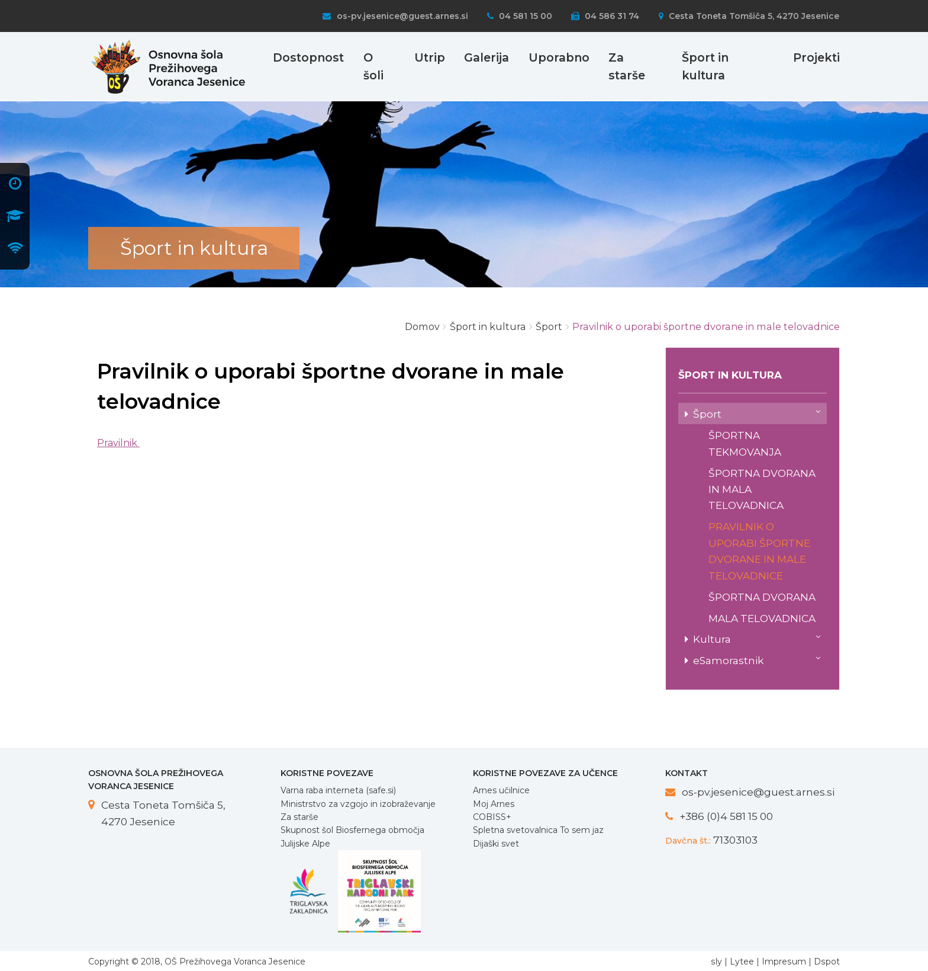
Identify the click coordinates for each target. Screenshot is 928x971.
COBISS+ (492, 817)
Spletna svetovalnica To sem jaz (538, 830)
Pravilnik (118, 442)
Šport (756, 413)
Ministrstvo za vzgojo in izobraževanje (358, 804)
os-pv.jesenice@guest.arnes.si (395, 16)
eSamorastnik (756, 659)
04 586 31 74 (605, 16)
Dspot (827, 961)
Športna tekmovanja (744, 443)
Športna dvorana (762, 597)
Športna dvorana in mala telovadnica (762, 489)
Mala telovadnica (762, 618)
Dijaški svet (496, 843)
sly (716, 961)
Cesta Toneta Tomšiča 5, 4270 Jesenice (749, 16)
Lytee (742, 961)
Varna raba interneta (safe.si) (338, 790)
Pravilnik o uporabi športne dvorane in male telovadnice (759, 550)
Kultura (756, 638)
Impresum (784, 961)
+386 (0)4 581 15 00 (726, 816)
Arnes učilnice (501, 790)
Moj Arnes (493, 804)
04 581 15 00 (519, 16)
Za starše (299, 817)
